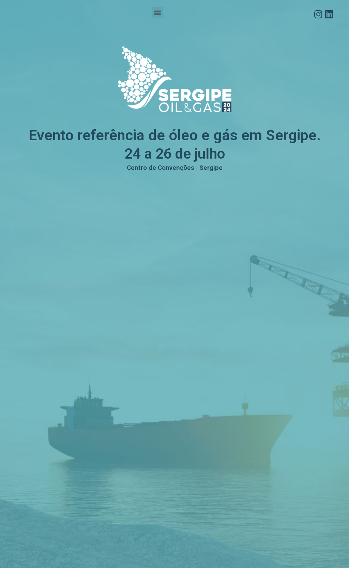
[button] (157, 12)
